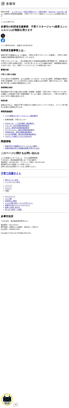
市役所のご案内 (11, 201)
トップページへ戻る (12, 182)
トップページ (17, 12)
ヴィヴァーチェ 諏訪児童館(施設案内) (19, 130)
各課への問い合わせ (12, 207)
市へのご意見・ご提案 (13, 209)
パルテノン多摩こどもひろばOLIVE (18, 136)
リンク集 (8, 199)
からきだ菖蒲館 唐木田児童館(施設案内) (20, 134)
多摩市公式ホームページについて (17, 205)
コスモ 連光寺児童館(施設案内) (17, 128)
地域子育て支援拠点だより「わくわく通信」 (21, 146)
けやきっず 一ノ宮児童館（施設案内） (20, 123)
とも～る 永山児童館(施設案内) (17, 125)
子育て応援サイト (30, 12)
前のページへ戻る (11, 180)
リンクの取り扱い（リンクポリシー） (19, 203)
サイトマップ (10, 196)
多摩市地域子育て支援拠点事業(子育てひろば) (22, 148)
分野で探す (43, 12)
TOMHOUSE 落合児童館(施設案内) (18, 132)
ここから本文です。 (8, 22)
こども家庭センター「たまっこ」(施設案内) (21, 116)
